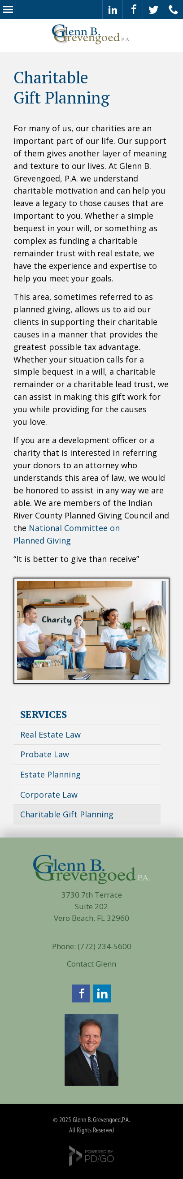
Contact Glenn (91, 964)
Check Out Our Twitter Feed (153, 9)
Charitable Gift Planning (66, 814)
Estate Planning (50, 774)
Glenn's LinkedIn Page (113, 9)
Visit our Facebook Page (133, 9)
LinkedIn (102, 993)
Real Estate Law (50, 734)
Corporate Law (49, 794)
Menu (8, 9)
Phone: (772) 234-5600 (91, 946)
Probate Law (44, 754)
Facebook (81, 993)
